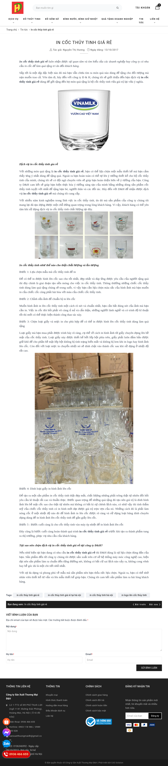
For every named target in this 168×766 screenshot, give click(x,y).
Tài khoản (143, 7)
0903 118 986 (26, 727)
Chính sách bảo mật (96, 710)
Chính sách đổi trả (95, 700)
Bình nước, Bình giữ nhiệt (80, 21)
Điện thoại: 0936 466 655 (22, 722)
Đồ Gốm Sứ (52, 21)
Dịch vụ (14, 21)
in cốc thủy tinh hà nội (101, 595)
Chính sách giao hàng (97, 695)
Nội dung (11, 626)
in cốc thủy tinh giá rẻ (28, 595)
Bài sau (154, 604)
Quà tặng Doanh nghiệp (117, 21)
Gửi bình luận (149, 667)
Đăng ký (155, 716)
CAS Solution (117, 763)
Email (89, 654)
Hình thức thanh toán (56, 700)
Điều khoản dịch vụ (55, 710)
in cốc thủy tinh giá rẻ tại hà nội (64, 595)
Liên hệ (154, 21)
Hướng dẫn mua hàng (57, 705)
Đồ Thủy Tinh (32, 21)
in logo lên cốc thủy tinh (134, 595)
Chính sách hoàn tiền (96, 705)
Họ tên (10, 654)
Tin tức (141, 21)
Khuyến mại (52, 695)
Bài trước (140, 604)
